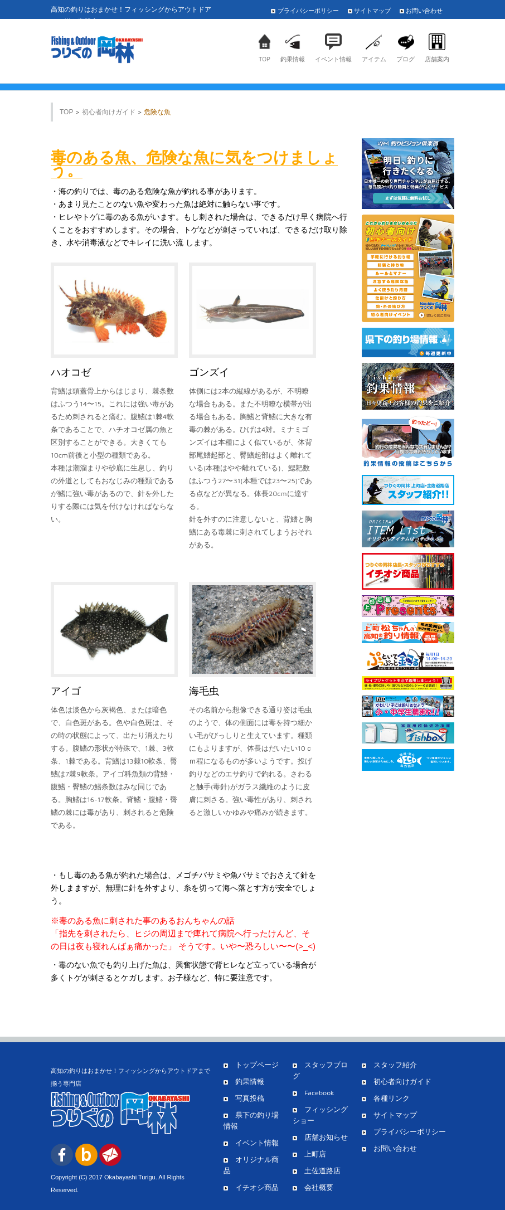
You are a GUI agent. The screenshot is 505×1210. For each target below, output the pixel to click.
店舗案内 (437, 58)
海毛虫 (204, 691)
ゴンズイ (209, 372)
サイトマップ (372, 10)
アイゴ (66, 691)
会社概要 (313, 1187)
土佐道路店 (317, 1171)
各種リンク (386, 1098)
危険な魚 (157, 112)
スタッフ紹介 (389, 1065)
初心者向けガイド (108, 112)
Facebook (313, 1092)
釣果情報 (292, 58)
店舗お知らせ (320, 1137)
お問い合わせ (424, 10)
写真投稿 (244, 1098)
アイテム (374, 58)
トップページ (251, 1065)
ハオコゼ (71, 372)
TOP (264, 58)
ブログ (405, 58)
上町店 (309, 1154)
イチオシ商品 (251, 1187)
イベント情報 (333, 58)
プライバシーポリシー (307, 10)
